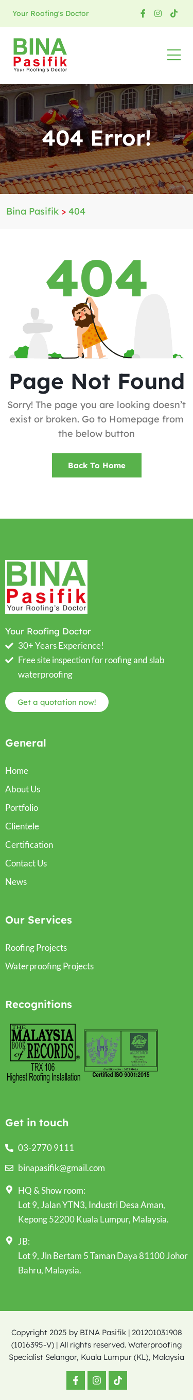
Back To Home (97, 465)
